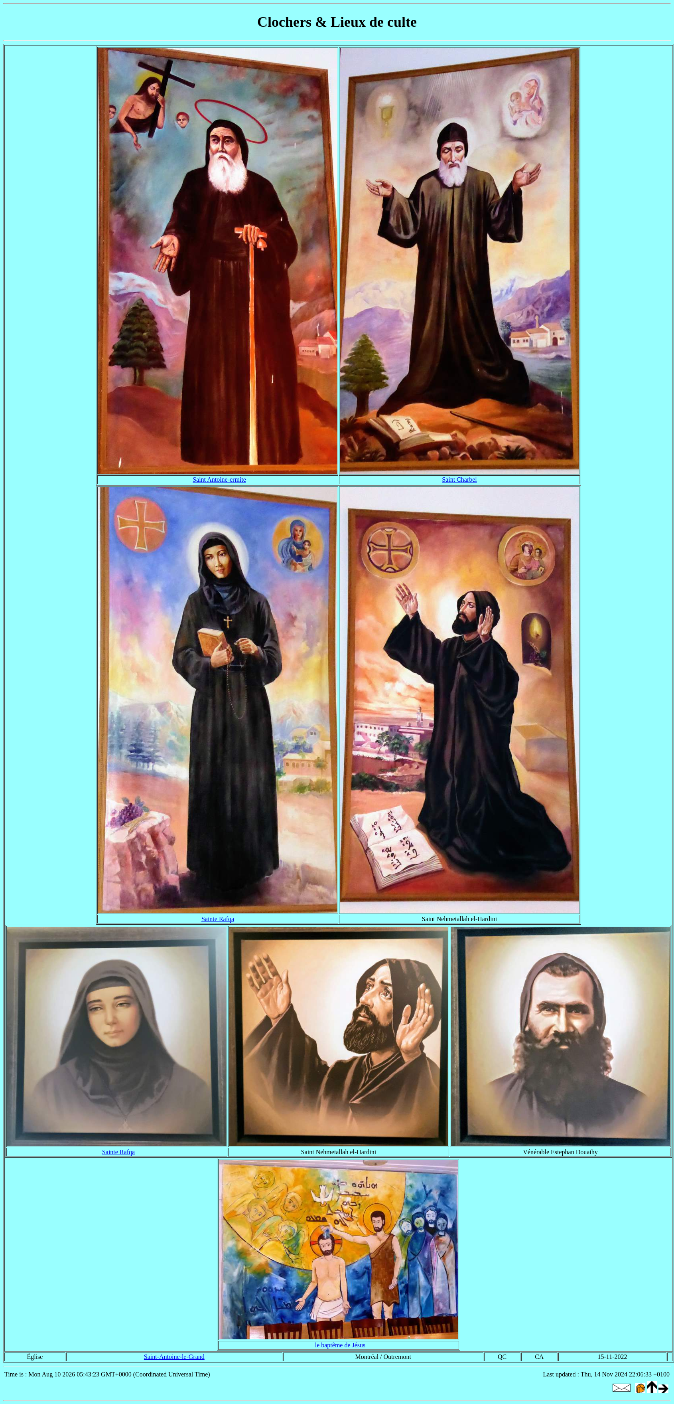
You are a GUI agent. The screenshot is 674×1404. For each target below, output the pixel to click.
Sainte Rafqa (217, 919)
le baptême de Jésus (340, 1345)
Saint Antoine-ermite (219, 479)
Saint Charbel (459, 479)
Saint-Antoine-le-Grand (174, 1356)
